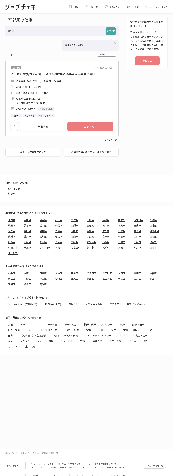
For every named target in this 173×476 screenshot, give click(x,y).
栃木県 (43, 225)
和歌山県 (154, 231)
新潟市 (58, 247)
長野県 (90, 225)
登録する (147, 60)
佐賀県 (11, 242)
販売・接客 (14, 330)
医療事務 (52, 324)
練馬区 (74, 278)
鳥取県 (121, 236)
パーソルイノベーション (91, 467)
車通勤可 (114, 304)
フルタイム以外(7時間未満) (22, 304)
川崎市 (137, 242)
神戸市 (137, 247)
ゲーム (132, 341)
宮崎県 (74, 242)
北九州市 (13, 253)
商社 (146, 341)
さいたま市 (45, 247)
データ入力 (70, 324)
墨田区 (137, 273)
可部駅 (11, 193)
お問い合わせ (132, 6)
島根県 (105, 236)
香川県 (27, 236)
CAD (30, 330)
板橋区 (27, 284)
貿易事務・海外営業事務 (33, 335)
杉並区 (43, 278)
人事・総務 (115, 341)
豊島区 (90, 278)
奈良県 (137, 231)
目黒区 (43, 273)
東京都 (121, 220)
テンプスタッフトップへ (156, 6)
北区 (152, 278)
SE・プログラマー (49, 330)
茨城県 (27, 225)
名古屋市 (75, 247)
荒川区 (11, 284)
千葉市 (27, 247)
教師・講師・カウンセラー (98, 324)
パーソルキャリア (68, 467)
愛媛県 (11, 236)
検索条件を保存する (74, 44)
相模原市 (13, 247)
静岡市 (90, 247)
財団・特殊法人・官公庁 (67, 335)
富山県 (137, 225)
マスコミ (13, 346)
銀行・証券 (73, 330)
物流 (82, 341)
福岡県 (153, 236)
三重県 (58, 231)
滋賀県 (121, 231)
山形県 (90, 220)
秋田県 (58, 220)
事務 (122, 324)
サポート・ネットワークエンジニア (107, 335)
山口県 (137, 236)
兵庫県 (90, 231)
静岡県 (27, 231)
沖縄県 (105, 242)
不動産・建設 (140, 335)
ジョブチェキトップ (20, 453)
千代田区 (91, 273)
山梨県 (74, 225)
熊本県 (43, 242)
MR (39, 341)
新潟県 (121, 225)
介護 (10, 324)
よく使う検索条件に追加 (33, 152)
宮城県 (74, 220)
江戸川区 (107, 273)
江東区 (137, 278)
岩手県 (43, 220)
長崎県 (27, 242)
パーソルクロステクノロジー (43, 467)
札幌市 (121, 242)
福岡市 (153, 247)
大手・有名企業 (94, 304)
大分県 (58, 242)
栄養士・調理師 (131, 330)
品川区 (74, 273)
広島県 (90, 236)
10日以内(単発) (53, 304)
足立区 (11, 278)
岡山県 (74, 236)
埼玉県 (11, 225)
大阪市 (121, 247)
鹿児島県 (91, 242)
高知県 (43, 236)
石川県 (105, 225)
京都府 (105, 231)
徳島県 (58, 236)
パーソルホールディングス (42, 463)
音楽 (10, 341)
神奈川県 (138, 220)
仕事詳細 (43, 126)
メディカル (67, 341)
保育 (10, 335)
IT (39, 324)
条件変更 (111, 30)
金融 (149, 330)
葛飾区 (43, 284)
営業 (88, 330)
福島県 (105, 220)
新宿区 (121, 278)
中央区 (11, 273)
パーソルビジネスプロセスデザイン (100, 463)
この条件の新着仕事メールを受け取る (91, 152)
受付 (113, 330)
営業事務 (97, 341)
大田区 (121, 273)
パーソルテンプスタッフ (69, 463)
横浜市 (153, 242)
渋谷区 (153, 273)
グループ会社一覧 (155, 465)
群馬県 (58, 225)
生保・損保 (31, 346)
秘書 (101, 330)
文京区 (58, 273)
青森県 (27, 220)
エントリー (90, 126)
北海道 (11, 220)
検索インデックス (136, 304)
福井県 (153, 225)
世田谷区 (107, 278)
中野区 (27, 278)
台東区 (58, 278)
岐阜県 (43, 231)
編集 (51, 341)
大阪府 (74, 231)
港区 (26, 273)
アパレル (25, 324)
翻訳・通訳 (138, 324)
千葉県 (153, 220)
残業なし (73, 304)
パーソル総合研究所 (116, 467)
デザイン (25, 341)
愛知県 (11, 231)
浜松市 (105, 247)
